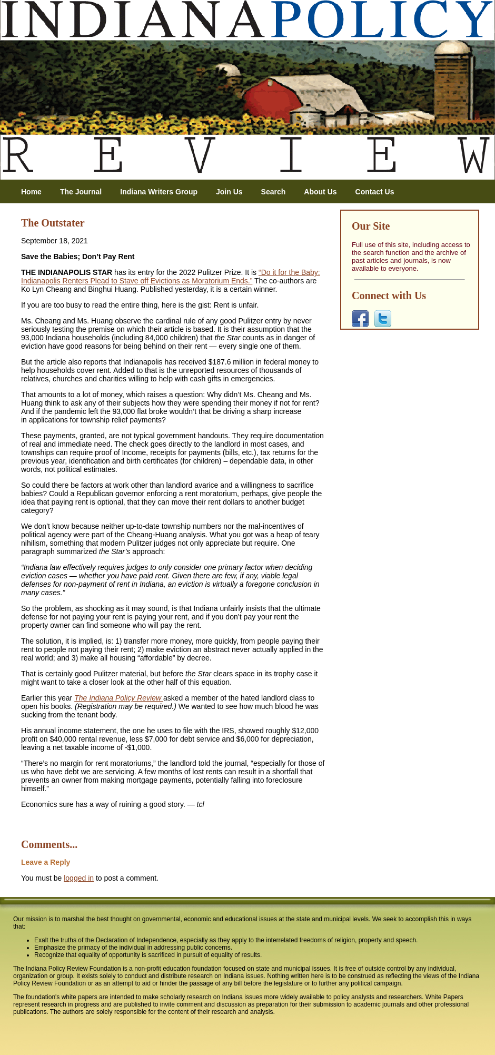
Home (31, 192)
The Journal (81, 192)
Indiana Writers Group (158, 192)
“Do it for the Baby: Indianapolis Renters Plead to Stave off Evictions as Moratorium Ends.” (170, 276)
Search (273, 192)
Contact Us (374, 192)
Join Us (229, 192)
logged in (79, 878)
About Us (320, 192)
